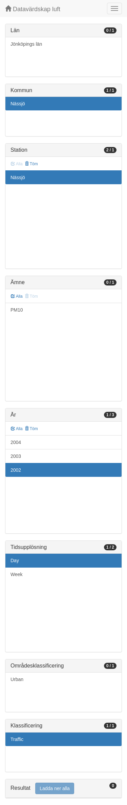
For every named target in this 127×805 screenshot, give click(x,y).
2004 (15, 442)
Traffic (16, 739)
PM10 (16, 310)
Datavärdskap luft (32, 9)
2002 (15, 470)
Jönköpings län (26, 44)
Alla (17, 296)
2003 (15, 456)
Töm (31, 164)
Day (14, 560)
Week (16, 574)
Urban (16, 679)
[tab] (63, 788)
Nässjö (17, 103)
